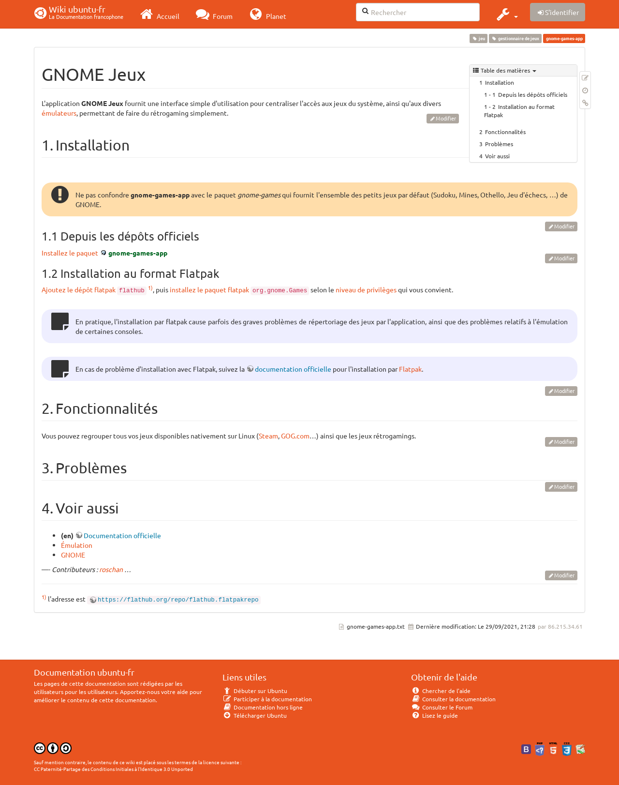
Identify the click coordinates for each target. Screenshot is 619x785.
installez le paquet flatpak (209, 289)
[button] (506, 14)
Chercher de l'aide (441, 690)
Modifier (446, 118)
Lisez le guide (434, 715)
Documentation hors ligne (262, 707)
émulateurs (59, 112)
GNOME (73, 554)
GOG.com (295, 435)
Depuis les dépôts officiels (532, 94)
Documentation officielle (122, 535)
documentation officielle (293, 368)
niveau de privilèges (366, 289)
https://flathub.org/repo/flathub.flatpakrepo (178, 600)
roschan (111, 569)
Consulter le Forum (441, 707)
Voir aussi (497, 156)
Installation (499, 82)
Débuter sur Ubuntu (254, 690)
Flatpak (410, 368)
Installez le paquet (70, 252)
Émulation (76, 545)
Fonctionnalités (505, 132)
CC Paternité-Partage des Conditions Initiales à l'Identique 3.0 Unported (113, 768)
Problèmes (499, 144)
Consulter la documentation (453, 699)
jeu (478, 38)
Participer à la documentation (267, 699)
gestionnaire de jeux (515, 38)
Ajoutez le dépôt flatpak (79, 289)
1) (150, 287)
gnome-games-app (137, 252)
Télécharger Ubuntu (254, 715)
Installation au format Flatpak (519, 111)
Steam (268, 435)
